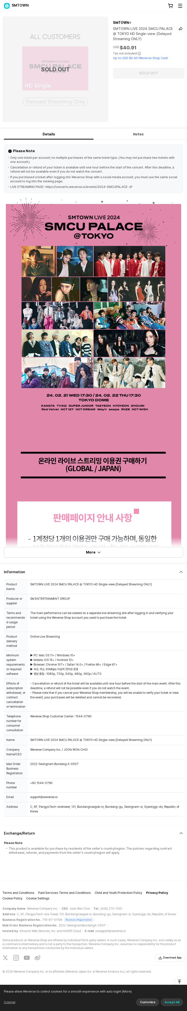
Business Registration (79, 919)
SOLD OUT (148, 73)
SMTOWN (121, 23)
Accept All (172, 1002)
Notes (138, 134)
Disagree (9, 1002)
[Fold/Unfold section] (93, 572)
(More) (126, 991)
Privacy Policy (157, 893)
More (93, 552)
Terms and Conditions (18, 893)
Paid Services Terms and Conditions (64, 893)
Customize (147, 1002)
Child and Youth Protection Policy (118, 893)
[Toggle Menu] (180, 6)
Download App (169, 958)
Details (49, 134)
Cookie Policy (12, 898)
